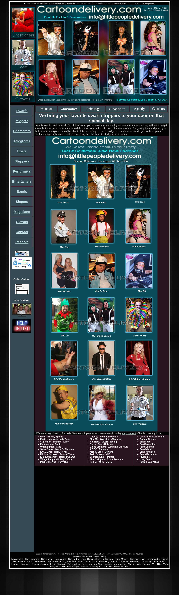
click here (95, 134)
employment (129, 433)
